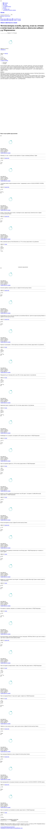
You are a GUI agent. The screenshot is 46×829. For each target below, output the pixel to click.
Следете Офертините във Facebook (7, 826)
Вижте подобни (4, 60)
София (1, 152)
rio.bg (6, 244)
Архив (1, 827)
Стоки (5, 4)
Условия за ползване (13, 827)
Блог (4, 7)
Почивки (5, 2)
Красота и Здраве (6, 152)
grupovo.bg (7, 158)
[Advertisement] (9, 97)
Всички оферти (3, 19)
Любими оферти (7, 6)
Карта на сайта (6, 827)
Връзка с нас (6, 8)
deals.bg (6, 53)
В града (5, 5)
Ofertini (2, 12)
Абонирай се (3, 49)
